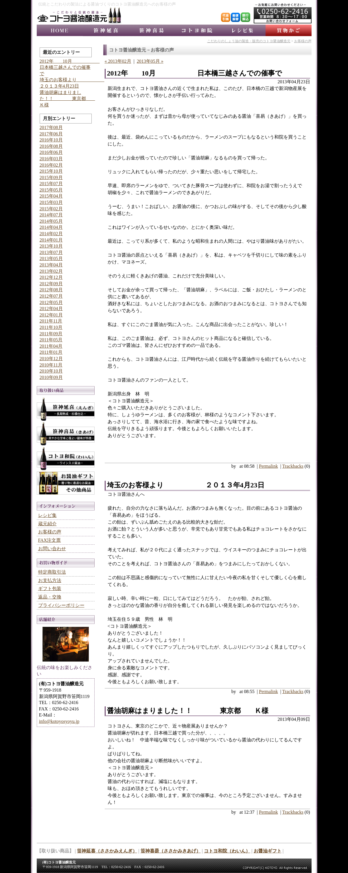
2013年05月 (51, 258)
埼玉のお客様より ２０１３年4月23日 (185, 485)
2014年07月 (51, 214)
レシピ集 (243, 30)
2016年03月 (51, 158)
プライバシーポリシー (61, 605)
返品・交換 (49, 596)
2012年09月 (51, 283)
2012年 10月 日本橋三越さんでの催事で (194, 73)
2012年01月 (51, 314)
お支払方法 (49, 580)
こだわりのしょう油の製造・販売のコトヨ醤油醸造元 (248, 41)
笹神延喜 (105, 30)
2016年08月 (51, 146)
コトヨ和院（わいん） (227, 850)
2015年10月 (51, 171)
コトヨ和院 (197, 30)
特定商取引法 (52, 572)
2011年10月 (51, 327)
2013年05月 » (150, 61)
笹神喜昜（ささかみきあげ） (171, 850)
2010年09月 (51, 377)
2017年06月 (51, 133)
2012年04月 (51, 308)
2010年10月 (51, 371)
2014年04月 (51, 227)
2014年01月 (51, 239)
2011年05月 (51, 339)
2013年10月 (51, 246)
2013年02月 (51, 271)
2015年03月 (51, 202)
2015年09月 (51, 177)
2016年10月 (51, 139)
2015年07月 (51, 183)
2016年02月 (51, 165)
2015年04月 (51, 196)
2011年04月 (51, 346)
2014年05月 (51, 221)
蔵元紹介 (47, 523)
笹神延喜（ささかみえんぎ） (107, 850)
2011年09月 (51, 333)
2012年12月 (51, 277)
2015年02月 (51, 208)
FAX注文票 (49, 540)
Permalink (268, 466)
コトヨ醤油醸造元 (60, 30)
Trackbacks (292, 466)
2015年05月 (51, 189)
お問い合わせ (52, 548)
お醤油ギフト (66, 484)
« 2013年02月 (118, 61)
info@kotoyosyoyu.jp (59, 721)
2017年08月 (51, 127)
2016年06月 (51, 152)
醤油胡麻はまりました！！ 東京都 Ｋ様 (187, 710)
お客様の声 (303, 41)
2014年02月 (51, 233)
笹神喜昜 (151, 30)
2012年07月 (51, 296)
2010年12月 (51, 358)
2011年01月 (51, 352)
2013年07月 (51, 252)
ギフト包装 (49, 588)
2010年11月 (51, 364)
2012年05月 (51, 302)
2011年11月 (51, 320)
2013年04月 (51, 264)
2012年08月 (51, 289)
